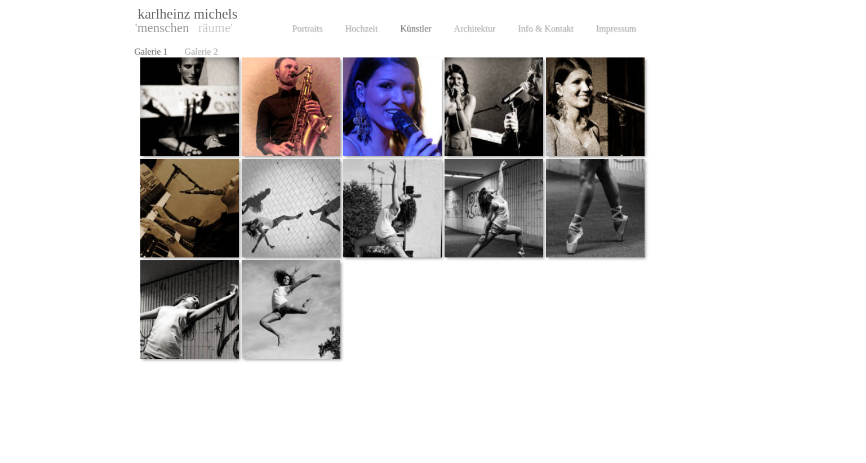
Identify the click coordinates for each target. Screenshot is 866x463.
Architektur (474, 28)
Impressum (616, 28)
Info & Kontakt (546, 28)
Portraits (307, 28)
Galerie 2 (200, 51)
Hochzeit (361, 28)
